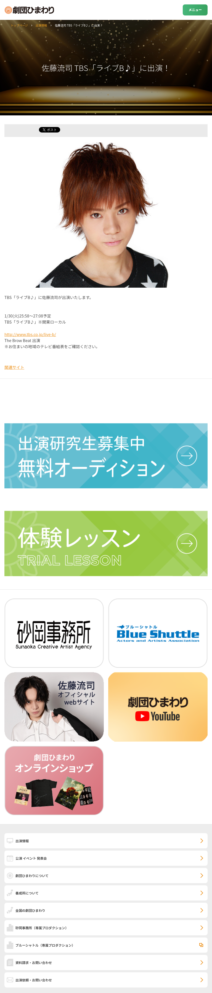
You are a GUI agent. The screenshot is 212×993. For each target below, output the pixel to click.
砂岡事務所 (41, 927)
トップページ (19, 25)
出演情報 (41, 25)
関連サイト (14, 367)
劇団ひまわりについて (32, 875)
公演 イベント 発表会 (31, 858)
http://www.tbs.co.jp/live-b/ (30, 334)
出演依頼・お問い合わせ (33, 980)
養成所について (27, 893)
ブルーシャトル (45, 945)
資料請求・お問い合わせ (33, 962)
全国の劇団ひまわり (30, 910)
